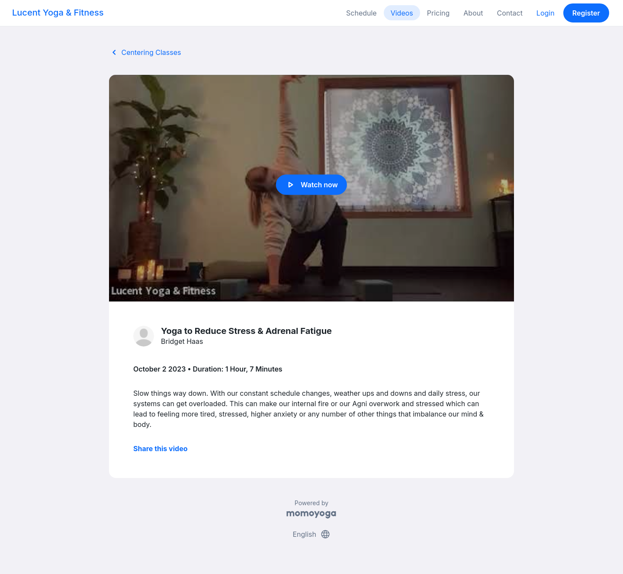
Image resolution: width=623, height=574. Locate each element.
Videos (402, 13)
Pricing (438, 13)
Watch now (311, 185)
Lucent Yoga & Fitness (58, 12)
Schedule (361, 13)
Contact (509, 13)
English (311, 534)
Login (545, 13)
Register (586, 13)
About (473, 13)
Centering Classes (145, 52)
